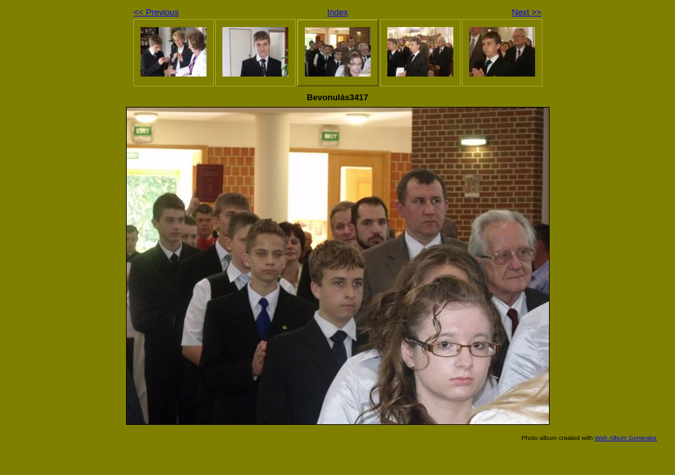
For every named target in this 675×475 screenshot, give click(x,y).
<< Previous (156, 12)
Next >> (527, 12)
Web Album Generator (626, 437)
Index (337, 12)
